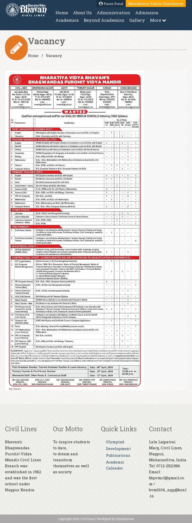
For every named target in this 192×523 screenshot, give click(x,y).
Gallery (137, 20)
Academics (67, 20)
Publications (118, 455)
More (158, 20)
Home (62, 13)
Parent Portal (111, 4)
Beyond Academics (104, 20)
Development (118, 448)
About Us (82, 13)
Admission (146, 13)
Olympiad (115, 441)
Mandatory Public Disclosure (155, 3)
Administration (113, 13)
